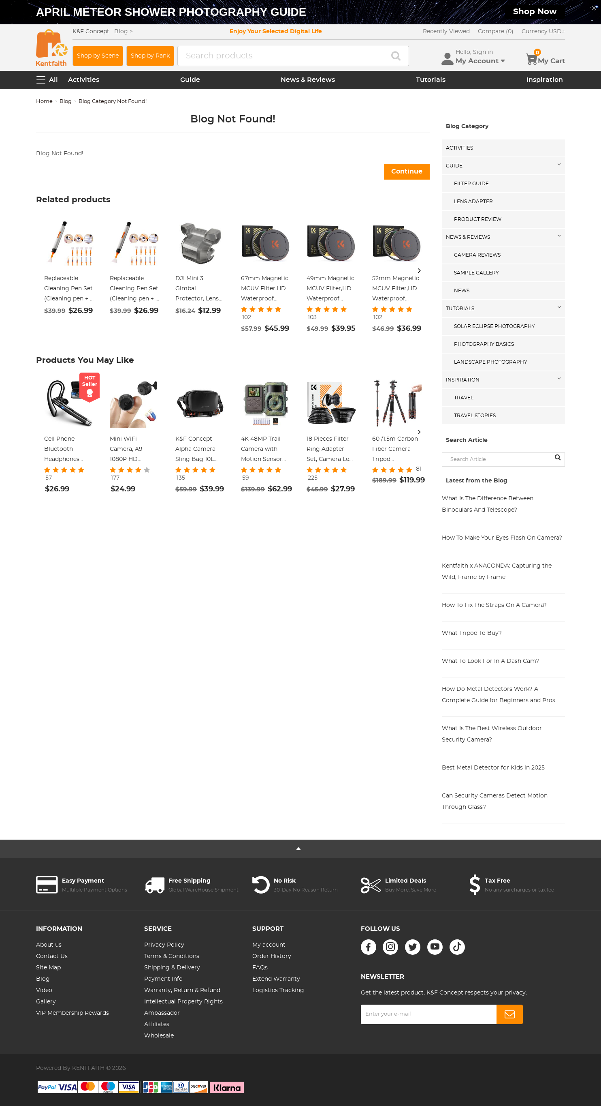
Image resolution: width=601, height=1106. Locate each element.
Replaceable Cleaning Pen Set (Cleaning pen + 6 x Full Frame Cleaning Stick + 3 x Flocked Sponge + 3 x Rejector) (134, 290)
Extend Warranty (276, 979)
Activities (83, 80)
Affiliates (156, 1024)
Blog (66, 101)
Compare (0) (496, 31)
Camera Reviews (477, 255)
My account (269, 945)
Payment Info (163, 979)
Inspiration (544, 80)
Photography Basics (484, 344)
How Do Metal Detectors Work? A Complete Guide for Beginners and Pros (498, 694)
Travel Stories (475, 415)
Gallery (46, 1002)
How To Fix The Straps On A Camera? (494, 605)
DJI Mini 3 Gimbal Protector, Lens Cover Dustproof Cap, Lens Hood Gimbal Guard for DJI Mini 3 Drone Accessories (200, 290)
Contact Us (52, 956)
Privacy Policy (164, 945)
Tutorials (430, 80)
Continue (406, 171)
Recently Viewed (446, 31)
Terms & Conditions (171, 956)
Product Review (477, 219)
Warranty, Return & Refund (182, 990)
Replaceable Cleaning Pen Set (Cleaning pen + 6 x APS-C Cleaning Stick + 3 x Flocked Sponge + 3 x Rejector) (69, 290)
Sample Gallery (476, 272)
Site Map (48, 968)
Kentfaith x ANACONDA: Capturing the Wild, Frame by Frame (497, 571)
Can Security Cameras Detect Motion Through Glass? (495, 801)
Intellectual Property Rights (183, 1002)
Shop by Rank (150, 56)
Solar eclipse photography (494, 326)
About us (49, 945)
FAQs (260, 968)
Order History (271, 956)
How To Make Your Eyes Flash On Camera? (502, 538)
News (461, 290)
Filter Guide (471, 183)
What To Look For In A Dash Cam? (490, 661)
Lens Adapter (473, 201)
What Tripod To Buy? (472, 633)
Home (44, 101)
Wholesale (159, 1036)
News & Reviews (308, 80)
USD (543, 31)
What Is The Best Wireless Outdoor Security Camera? (492, 734)
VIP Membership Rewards (72, 1013)
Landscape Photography (490, 362)
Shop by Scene (98, 56)
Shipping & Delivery (172, 968)
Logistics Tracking (278, 990)
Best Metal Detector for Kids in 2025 (493, 768)
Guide (190, 80)
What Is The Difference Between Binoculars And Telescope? (487, 504)
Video (44, 990)
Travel (463, 397)
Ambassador (162, 1013)
